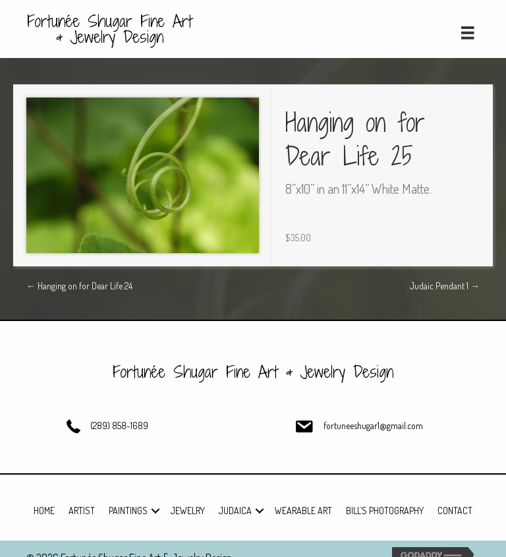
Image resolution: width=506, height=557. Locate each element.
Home (44, 510)
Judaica (235, 510)
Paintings (128, 510)
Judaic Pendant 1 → (445, 285)
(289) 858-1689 (119, 425)
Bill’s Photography (385, 510)
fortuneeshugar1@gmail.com (373, 425)
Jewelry (188, 510)
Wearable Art (303, 510)
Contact (454, 510)
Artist (82, 510)
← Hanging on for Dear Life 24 (79, 285)
